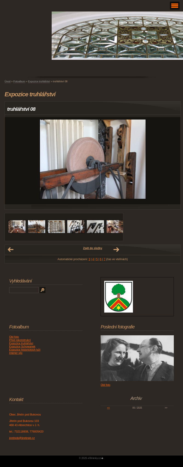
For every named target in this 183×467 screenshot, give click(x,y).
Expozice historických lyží (24, 349)
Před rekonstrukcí (20, 340)
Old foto (14, 337)
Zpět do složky (92, 248)
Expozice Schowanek (22, 346)
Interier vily (16, 353)
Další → (116, 249)
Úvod (8, 81)
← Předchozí (10, 249)
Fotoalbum (19, 81)
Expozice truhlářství (39, 81)
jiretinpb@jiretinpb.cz (22, 438)
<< (108, 408)
